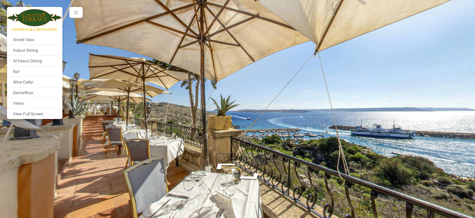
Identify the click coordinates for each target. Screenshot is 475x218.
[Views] (34, 103)
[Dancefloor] (34, 93)
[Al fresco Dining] (34, 61)
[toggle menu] (76, 12)
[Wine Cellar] (34, 82)
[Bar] (34, 71)
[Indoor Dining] (34, 50)
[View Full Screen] (34, 114)
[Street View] (34, 40)
